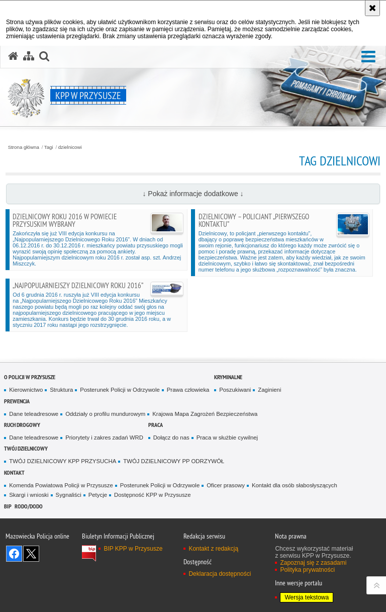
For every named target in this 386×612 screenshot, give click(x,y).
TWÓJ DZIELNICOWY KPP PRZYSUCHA (62, 461)
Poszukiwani (235, 390)
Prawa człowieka (188, 390)
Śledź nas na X (31, 554)
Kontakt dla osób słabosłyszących (294, 485)
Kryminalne (228, 377)
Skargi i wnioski (28, 495)
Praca (155, 424)
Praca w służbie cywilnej (227, 437)
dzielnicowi (70, 147)
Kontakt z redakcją (213, 548)
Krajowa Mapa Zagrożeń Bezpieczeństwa (204, 414)
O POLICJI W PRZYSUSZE (29, 377)
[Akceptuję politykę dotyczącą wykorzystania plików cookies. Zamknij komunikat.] (372, 8)
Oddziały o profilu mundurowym (105, 414)
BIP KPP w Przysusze (133, 548)
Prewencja (17, 401)
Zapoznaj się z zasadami (313, 562)
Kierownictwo (26, 390)
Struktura (61, 390)
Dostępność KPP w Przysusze (152, 495)
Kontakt (14, 472)
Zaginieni (269, 390)
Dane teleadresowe (33, 414)
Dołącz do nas (171, 437)
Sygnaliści (68, 495)
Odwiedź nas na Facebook (14, 554)
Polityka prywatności (307, 569)
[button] (368, 57)
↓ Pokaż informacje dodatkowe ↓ (192, 194)
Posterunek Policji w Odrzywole (119, 390)
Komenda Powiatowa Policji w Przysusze (61, 485)
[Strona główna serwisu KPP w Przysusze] (13, 56)
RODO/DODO (29, 506)
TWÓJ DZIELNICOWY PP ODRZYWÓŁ (173, 461)
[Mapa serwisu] (28, 56)
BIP (8, 506)
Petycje (97, 495)
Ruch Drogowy (22, 424)
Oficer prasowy (226, 485)
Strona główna (23, 147)
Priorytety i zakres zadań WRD (104, 437)
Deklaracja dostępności (219, 573)
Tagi (48, 147)
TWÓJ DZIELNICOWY (26, 448)
